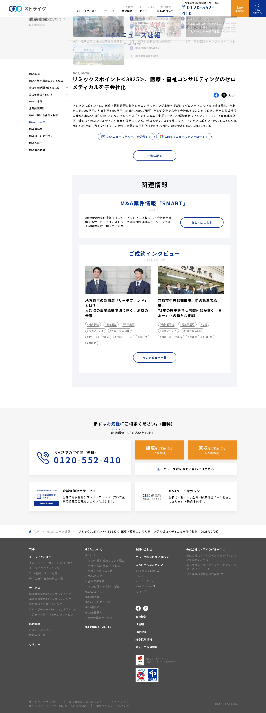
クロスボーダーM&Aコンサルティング (53, 609)
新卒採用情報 (144, 639)
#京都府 (92, 343)
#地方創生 (111, 324)
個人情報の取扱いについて (85, 701)
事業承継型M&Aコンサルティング (50, 599)
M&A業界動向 (37, 150)
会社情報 (128, 6)
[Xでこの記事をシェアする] (224, 95)
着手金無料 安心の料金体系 (46, 578)
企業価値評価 (96, 581)
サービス (34, 588)
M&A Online (145, 586)
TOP (32, 549)
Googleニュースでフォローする (184, 136)
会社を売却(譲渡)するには (104, 565)
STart (139, 576)
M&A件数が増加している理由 (46, 80)
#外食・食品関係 (120, 330)
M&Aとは (34, 73)
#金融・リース (123, 337)
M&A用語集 (36, 129)
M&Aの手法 (95, 576)
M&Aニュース (93, 591)
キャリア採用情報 (147, 647)
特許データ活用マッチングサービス (51, 614)
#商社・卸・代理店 (98, 337)
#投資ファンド (95, 330)
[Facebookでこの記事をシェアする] (216, 95)
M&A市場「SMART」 (98, 627)
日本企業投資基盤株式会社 (204, 574)
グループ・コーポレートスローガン (51, 563)
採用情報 (166, 6)
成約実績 (34, 624)
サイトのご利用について (44, 701)
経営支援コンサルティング (45, 604)
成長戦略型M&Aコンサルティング (50, 594)
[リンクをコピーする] (231, 95)
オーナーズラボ (145, 581)
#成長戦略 (93, 324)
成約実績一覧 (37, 635)
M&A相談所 (36, 143)
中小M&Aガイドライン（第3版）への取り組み (58, 706)
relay (141, 591)
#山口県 (142, 337)
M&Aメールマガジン (41, 136)
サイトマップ (120, 701)
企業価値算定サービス (99, 617)
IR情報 (140, 624)
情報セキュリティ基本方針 (112, 706)
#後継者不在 (167, 324)
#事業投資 (128, 324)
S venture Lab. (147, 570)
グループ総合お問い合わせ (152, 557)
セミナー (34, 644)
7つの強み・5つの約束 (43, 573)
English (151, 6)
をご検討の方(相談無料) (159, 450)
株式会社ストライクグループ (205, 549)
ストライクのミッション (44, 568)
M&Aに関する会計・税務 (103, 586)
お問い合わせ (144, 549)
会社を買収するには (100, 571)
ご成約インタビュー (41, 630)
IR (140, 6)
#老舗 (203, 324)
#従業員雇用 (187, 324)
